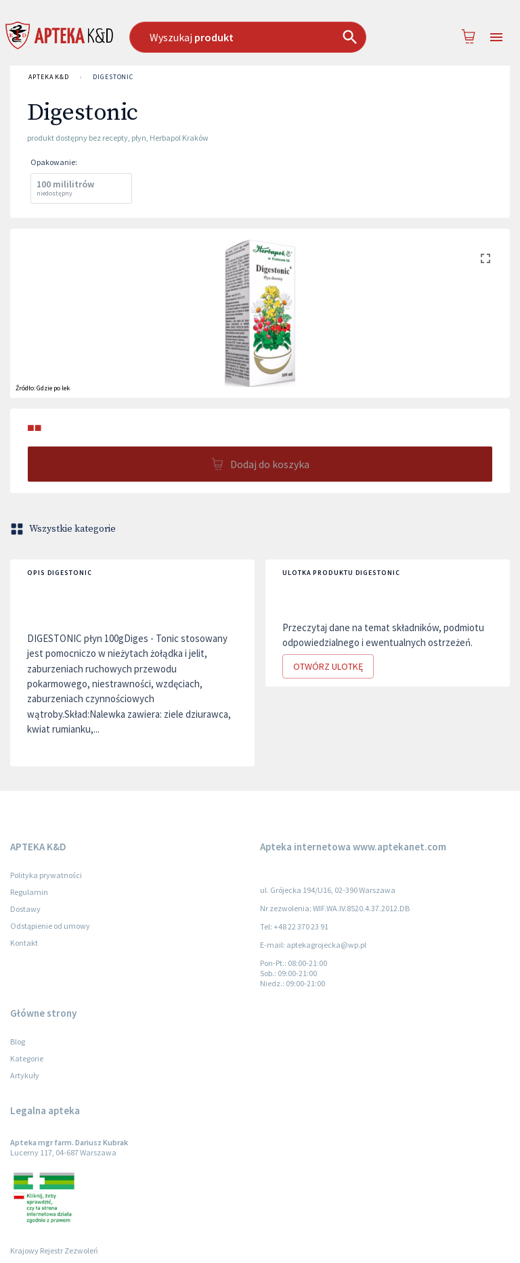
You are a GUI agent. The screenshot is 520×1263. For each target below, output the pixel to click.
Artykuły (24, 1075)
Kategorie (26, 1058)
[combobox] (253, 37)
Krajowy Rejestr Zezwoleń (54, 1250)
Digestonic (113, 77)
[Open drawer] (496, 37)
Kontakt (24, 943)
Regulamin (29, 892)
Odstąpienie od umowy (50, 926)
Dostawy (25, 909)
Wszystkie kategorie (64, 529)
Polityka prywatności (46, 875)
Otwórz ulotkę (328, 667)
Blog (17, 1041)
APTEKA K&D (48, 77)
